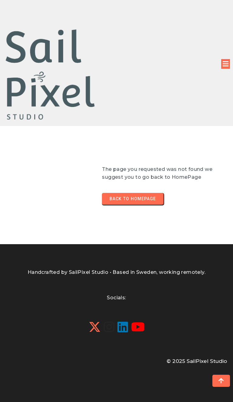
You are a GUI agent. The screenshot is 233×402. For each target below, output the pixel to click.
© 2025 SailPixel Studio (197, 361)
